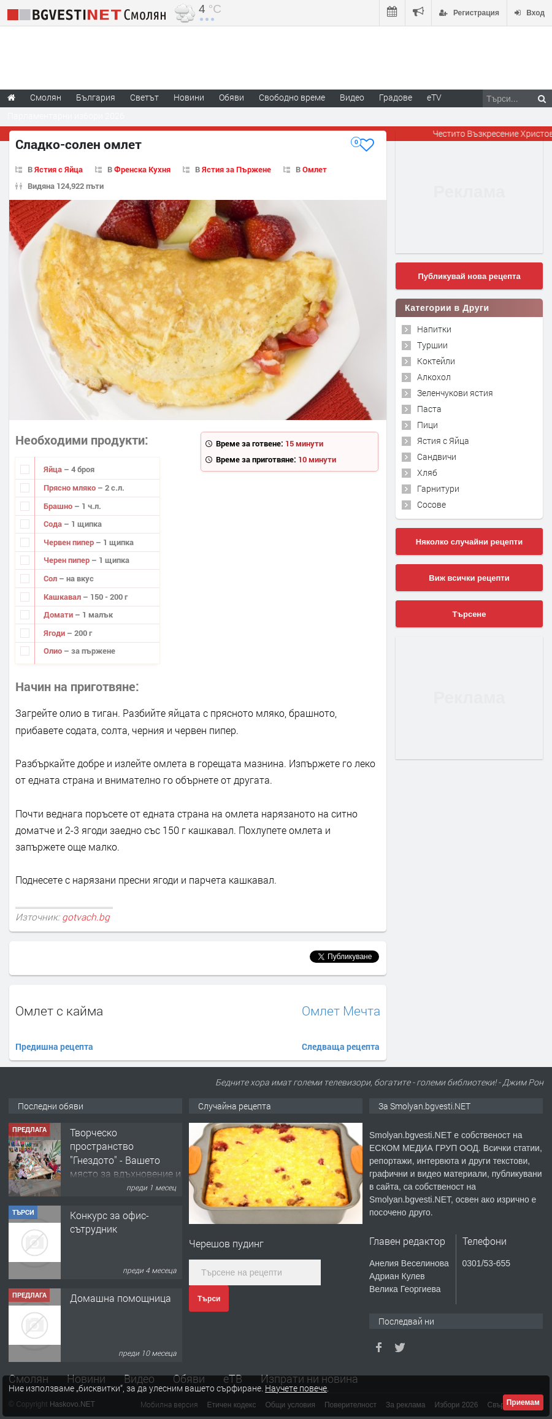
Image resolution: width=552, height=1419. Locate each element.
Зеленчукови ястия (455, 393)
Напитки (434, 329)
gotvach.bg (86, 917)
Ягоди (55, 632)
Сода (54, 523)
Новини (189, 97)
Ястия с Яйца (58, 169)
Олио (54, 650)
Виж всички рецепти (469, 578)
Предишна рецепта (54, 1046)
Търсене (469, 614)
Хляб (427, 472)
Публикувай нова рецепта (469, 276)
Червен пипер (70, 542)
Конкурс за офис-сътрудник (109, 1222)
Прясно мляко (71, 487)
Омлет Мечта (341, 1011)
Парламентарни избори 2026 (66, 115)
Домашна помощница (120, 1297)
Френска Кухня (142, 169)
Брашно (59, 505)
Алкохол (434, 377)
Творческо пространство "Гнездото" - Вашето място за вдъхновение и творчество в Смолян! (125, 1160)
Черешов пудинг (226, 1243)
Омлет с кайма (59, 1010)
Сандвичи (436, 456)
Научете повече (296, 1388)
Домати (59, 614)
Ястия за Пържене (236, 169)
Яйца (54, 469)
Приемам (523, 1402)
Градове (395, 97)
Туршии (432, 345)
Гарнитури (438, 488)
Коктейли (436, 361)
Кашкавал (63, 596)
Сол (51, 578)
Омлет (314, 169)
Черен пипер (67, 559)
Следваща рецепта (341, 1046)
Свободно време (292, 97)
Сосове (431, 504)
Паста (429, 409)
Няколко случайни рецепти (469, 541)
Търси (208, 1299)
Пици (427, 424)
